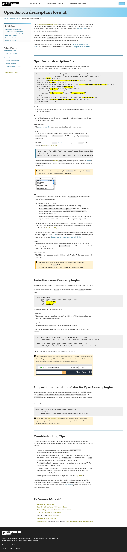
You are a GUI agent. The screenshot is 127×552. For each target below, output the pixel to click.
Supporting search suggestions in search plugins (66, 237)
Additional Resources (77, 3)
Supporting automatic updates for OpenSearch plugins (14, 34)
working (53, 515)
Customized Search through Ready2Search (79, 521)
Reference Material (10, 40)
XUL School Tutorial (11, 53)
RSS (88, 468)
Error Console (68, 485)
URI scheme (58, 143)
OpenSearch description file (13, 29)
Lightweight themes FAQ (14, 66)
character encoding (44, 127)
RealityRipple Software (31, 540)
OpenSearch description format (47, 24)
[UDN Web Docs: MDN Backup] (10, 4)
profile (89, 160)
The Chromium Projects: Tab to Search (49, 512)
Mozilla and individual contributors (20, 538)
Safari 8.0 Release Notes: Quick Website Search (52, 507)
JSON (54, 235)
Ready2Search (41, 521)
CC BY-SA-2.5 (53, 538)
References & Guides (54, 3)
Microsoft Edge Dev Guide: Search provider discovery (54, 510)
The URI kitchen (49, 145)
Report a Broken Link (8, 545)
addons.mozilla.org (54, 418)
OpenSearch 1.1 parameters (55, 228)
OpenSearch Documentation (46, 504)
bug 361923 (79, 476)
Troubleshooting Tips (11, 38)
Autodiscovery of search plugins (14, 31)
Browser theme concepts (12, 60)
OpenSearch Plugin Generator (46, 518)
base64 (55, 160)
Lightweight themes (11, 63)
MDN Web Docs (11, 533)
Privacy (10, 548)
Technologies (33, 3)
